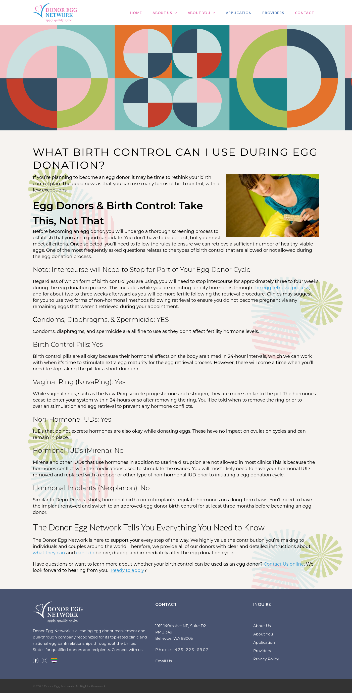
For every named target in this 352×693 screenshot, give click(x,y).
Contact (304, 13)
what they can (49, 553)
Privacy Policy (266, 659)
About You (199, 13)
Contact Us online (284, 564)
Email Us (163, 661)
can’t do (85, 553)
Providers (273, 13)
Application (239, 13)
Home (136, 13)
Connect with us (127, 649)
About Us (162, 13)
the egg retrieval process (281, 287)
